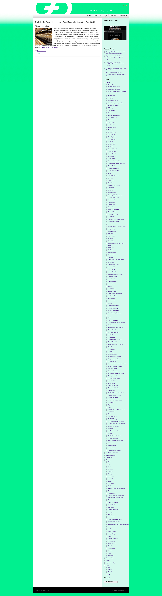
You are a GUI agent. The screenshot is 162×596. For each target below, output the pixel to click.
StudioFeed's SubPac (114, 378)
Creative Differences (113, 168)
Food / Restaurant (113, 502)
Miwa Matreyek (112, 288)
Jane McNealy (112, 231)
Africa (109, 462)
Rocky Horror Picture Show (115, 344)
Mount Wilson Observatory (115, 293)
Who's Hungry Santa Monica (115, 440)
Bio (109, 567)
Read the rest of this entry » (50, 47)
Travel (109, 553)
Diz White (110, 183)
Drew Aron (111, 187)
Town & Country (112, 416)
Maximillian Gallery (113, 281)
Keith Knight (111, 255)
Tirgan (109, 405)
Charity (110, 474)
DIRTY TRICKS (112, 180)
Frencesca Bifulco (113, 199)
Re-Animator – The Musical (115, 327)
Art (109, 464)
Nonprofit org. (111, 534)
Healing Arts (111, 512)
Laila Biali (110, 257)
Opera (109, 536)
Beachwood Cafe (112, 117)
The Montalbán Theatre (114, 395)
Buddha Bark (111, 144)
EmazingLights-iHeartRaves (115, 195)
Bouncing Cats (112, 137)
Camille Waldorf (112, 149)
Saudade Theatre (112, 354)
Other (107, 565)
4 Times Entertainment (114, 86)
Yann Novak (111, 448)
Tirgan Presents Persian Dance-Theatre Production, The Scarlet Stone (114, 57)
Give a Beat (111, 207)
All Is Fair (110, 98)
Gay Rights (111, 507)
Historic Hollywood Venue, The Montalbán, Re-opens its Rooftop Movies (115, 63)
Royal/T (110, 347)
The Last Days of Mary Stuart (116, 393)
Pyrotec (110, 317)
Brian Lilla (110, 141)
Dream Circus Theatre (114, 185)
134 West (110, 84)
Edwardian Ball (112, 192)
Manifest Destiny (112, 276)
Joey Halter (111, 241)
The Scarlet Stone (113, 397)
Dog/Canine (111, 486)
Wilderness (111, 443)
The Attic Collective (113, 385)
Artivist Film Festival (113, 105)
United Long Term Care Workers (116, 423)
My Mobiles (123, 590)
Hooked (110, 224)
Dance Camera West (113, 170)
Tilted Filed (111, 402)
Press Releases (112, 572)
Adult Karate (111, 95)
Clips (105, 16)
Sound (109, 546)
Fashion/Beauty (112, 493)
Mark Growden (112, 279)
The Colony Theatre (113, 388)
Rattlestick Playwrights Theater (116, 322)
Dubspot (110, 190)
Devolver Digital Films (114, 175)
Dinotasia (110, 178)
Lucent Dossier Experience (115, 274)
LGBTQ (110, 526)
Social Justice (111, 543)
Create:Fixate (111, 166)
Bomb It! (110, 129)
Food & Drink (111, 504)
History (110, 514)
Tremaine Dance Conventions (116, 421)
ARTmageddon (112, 107)
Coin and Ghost (112, 156)
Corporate (110, 478)
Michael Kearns (112, 284)
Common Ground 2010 (114, 161)
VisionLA (110, 428)
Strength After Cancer (114, 376)
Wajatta (110, 433)
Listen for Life (111, 267)
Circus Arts (111, 476)
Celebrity (110, 471)
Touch (109, 414)
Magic (109, 529)
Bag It (109, 112)
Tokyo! (109, 407)
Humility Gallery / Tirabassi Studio (117, 226)
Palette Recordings (113, 308)
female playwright (110, 455)
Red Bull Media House (114, 330)
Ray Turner (111, 325)
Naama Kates (111, 298)
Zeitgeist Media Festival (114, 450)
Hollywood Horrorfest (113, 221)
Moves (108, 560)
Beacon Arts (111, 120)
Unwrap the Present (113, 426)
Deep (109, 173)
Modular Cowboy (112, 291)
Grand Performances (113, 209)
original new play (110, 562)
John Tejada (111, 247)
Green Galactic (112, 212)
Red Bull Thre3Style (113, 332)
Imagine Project (112, 229)
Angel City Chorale (113, 100)
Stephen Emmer (112, 368)
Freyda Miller (111, 202)
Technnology (111, 548)
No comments (41, 51)
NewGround (111, 301)
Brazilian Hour (112, 139)
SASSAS (110, 351)
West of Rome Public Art (114, 435)
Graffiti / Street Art (113, 509)
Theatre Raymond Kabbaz (115, 400)
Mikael (109, 286)
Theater (110, 550)
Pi (108, 315)
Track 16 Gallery (112, 419)
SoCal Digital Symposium (115, 366)
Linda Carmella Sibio (113, 264)
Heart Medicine (112, 216)
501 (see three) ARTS (114, 89)
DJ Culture (111, 483)
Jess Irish (110, 233)
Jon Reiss (110, 250)
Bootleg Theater (112, 132)
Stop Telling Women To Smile (116, 373)
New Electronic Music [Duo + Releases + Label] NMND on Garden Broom (116, 74)
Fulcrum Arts (111, 204)
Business (110, 469)
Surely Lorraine (112, 380)
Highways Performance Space (116, 219)
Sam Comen (111, 349)
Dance (109, 481)
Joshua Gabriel (112, 252)
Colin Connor (111, 158)
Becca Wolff (111, 124)
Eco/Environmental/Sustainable (116, 488)
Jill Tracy (110, 238)
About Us (97, 16)
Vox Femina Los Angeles (114, 431)
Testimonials (123, 16)
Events (110, 569)
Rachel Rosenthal (113, 320)
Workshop (110, 555)
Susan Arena (111, 383)
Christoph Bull (112, 151)
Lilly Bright (111, 262)
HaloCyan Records (113, 214)
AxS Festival (111, 110)
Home (89, 16)
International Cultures (114, 521)
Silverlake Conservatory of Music (117, 363)
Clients (108, 82)
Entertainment (112, 491)
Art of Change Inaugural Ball (115, 103)
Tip (109, 574)
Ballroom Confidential (114, 115)
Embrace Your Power (113, 197)
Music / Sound (112, 531)
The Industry (111, 390)
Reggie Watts (111, 337)
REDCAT (110, 334)
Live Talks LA (111, 269)
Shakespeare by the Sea (114, 356)
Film (109, 500)
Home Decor (111, 516)
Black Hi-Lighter (112, 127)
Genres (108, 460)
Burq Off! (110, 146)
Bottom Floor (111, 134)
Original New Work (113, 538)
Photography (111, 541)
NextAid (110, 303)
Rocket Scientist (112, 342)
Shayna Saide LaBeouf (114, 359)
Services (113, 16)
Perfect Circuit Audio (113, 310)
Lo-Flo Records (112, 271)
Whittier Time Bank (113, 438)
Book (109, 466)
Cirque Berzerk (112, 153)
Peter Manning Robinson (114, 313)
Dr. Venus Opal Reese (112, 452)
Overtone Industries (113, 305)
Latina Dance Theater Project (116, 259)
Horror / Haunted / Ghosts (115, 519)
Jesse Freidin (111, 236)
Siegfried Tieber (112, 361)
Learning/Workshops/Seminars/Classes (118, 524)
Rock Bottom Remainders (115, 339)
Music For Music (112, 296)
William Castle (112, 445)
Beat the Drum (112, 122)
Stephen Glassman (113, 371)
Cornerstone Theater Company (116, 163)
